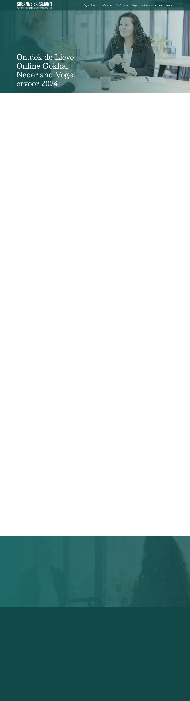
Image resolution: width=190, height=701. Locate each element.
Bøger (135, 5)
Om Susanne (122, 5)
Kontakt (170, 5)
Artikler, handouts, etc (151, 5)
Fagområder (89, 5)
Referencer (106, 5)
